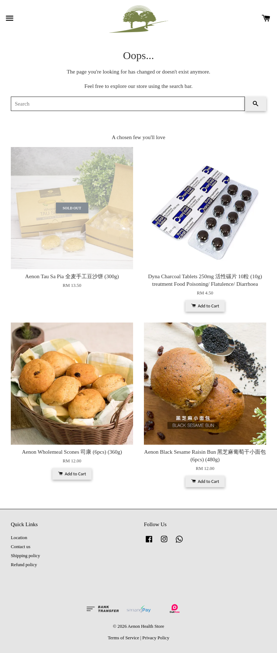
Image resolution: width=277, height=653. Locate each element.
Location (19, 537)
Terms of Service (123, 637)
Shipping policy (25, 555)
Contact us (20, 546)
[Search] (128, 104)
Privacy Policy (156, 637)
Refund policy (24, 564)
